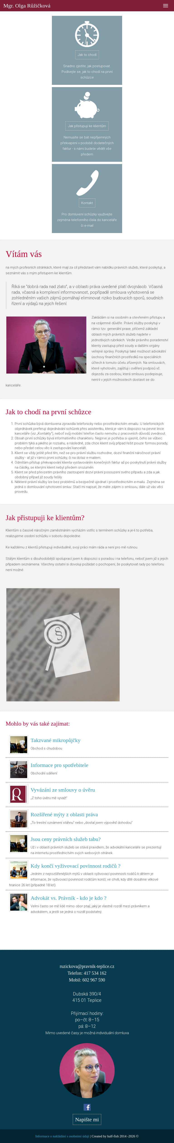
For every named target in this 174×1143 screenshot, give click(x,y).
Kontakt (87, 203)
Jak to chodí (87, 55)
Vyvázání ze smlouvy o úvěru (63, 790)
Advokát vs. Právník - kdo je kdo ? (68, 898)
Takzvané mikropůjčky (55, 740)
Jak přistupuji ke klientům (87, 126)
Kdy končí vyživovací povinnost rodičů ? (76, 866)
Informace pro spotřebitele (59, 765)
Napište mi (87, 1119)
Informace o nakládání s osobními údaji (62, 1136)
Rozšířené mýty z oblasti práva (64, 814)
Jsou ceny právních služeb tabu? (66, 839)
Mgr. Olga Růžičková (26, 5)
